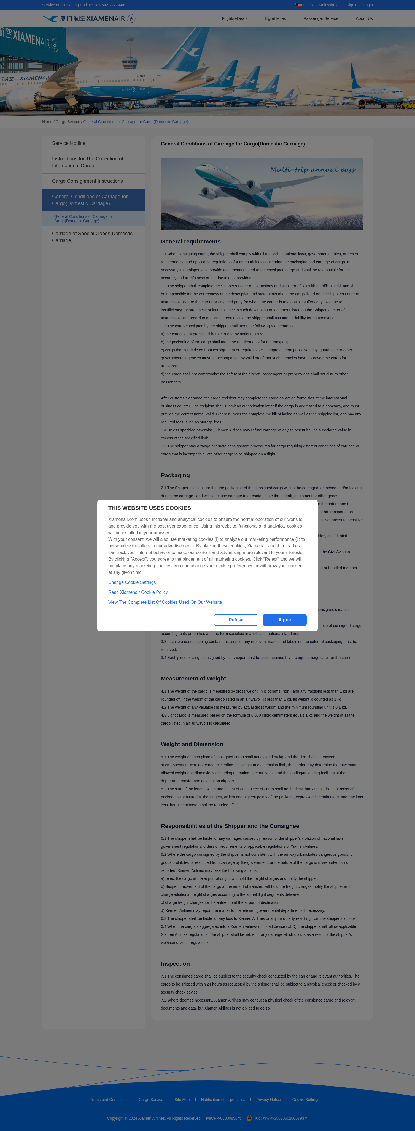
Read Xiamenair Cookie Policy (138, 592)
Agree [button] (284, 620)
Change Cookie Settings (132, 582)
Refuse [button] (236, 620)
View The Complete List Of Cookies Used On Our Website (165, 602)
